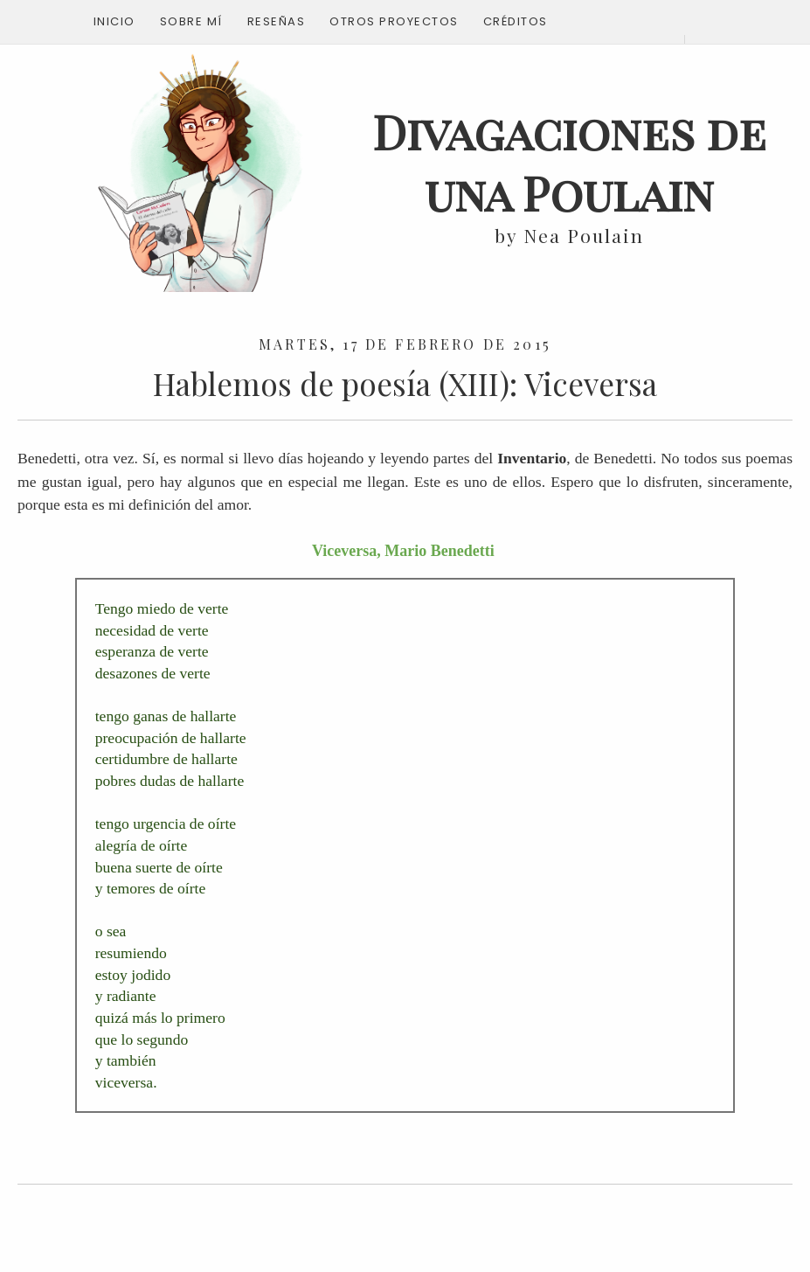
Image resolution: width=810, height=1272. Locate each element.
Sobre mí (191, 21)
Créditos (515, 21)
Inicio (114, 21)
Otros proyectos (394, 21)
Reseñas (276, 21)
